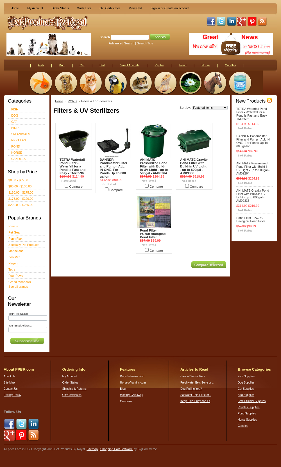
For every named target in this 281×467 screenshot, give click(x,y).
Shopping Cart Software (116, 449)
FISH (14, 109)
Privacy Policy (12, 394)
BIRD (15, 128)
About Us (9, 376)
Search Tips (145, 43)
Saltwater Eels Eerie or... (195, 394)
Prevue (13, 226)
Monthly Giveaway (131, 394)
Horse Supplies (247, 419)
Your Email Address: (20, 325)
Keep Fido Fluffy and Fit (195, 401)
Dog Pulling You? (191, 388)
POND (15, 146)
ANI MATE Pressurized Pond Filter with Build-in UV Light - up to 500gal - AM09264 (154, 166)
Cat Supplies (246, 388)
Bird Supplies (246, 394)
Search (105, 37)
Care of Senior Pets (192, 376)
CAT (14, 121)
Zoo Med (14, 257)
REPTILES (18, 140)
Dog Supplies (246, 382)
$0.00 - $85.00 (18, 180)
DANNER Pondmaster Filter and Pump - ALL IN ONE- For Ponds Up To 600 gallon (113, 168)
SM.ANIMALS (20, 134)
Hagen (12, 263)
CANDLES (18, 158)
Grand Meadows (19, 282)
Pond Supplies (247, 413)
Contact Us (10, 388)
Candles (243, 425)
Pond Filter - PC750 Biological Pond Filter (153, 234)
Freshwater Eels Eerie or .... (197, 382)
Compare (76, 186)
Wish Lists (84, 8)
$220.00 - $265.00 (20, 205)
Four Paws (15, 275)
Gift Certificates (109, 8)
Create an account (176, 8)
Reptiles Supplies (248, 407)
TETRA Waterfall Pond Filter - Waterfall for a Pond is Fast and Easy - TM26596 (72, 166)
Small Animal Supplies (252, 401)
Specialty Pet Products (23, 244)
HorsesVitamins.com (133, 382)
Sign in (155, 8)
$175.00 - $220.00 (20, 198)
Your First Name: (18, 313)
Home (15, 8)
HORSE (16, 152)
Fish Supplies (246, 376)
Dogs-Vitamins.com (132, 376)
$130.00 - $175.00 (20, 192)
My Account (35, 8)
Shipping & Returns (74, 388)
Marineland (16, 251)
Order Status (60, 8)
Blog (123, 388)
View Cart (135, 8)
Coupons (126, 401)
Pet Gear (14, 232)
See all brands (18, 286)
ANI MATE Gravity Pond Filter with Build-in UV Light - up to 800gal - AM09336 (194, 166)
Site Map (9, 382)
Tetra (11, 269)
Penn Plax (15, 238)
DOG (14, 115)
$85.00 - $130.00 (19, 186)
